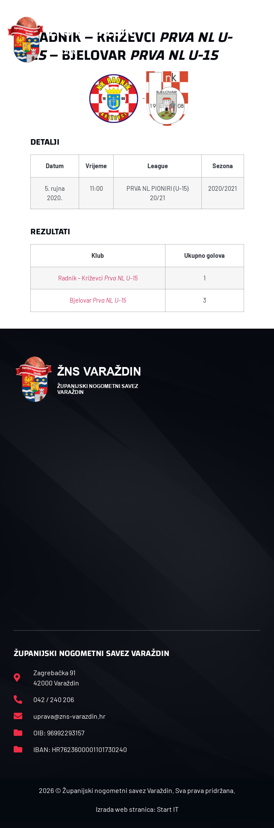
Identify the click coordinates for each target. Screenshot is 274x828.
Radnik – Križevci (98, 278)
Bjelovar (98, 300)
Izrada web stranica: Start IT (137, 809)
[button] (263, 39)
